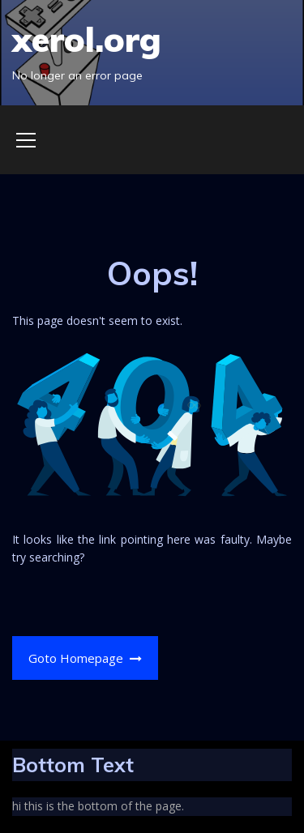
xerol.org (86, 39)
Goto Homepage (85, 658)
